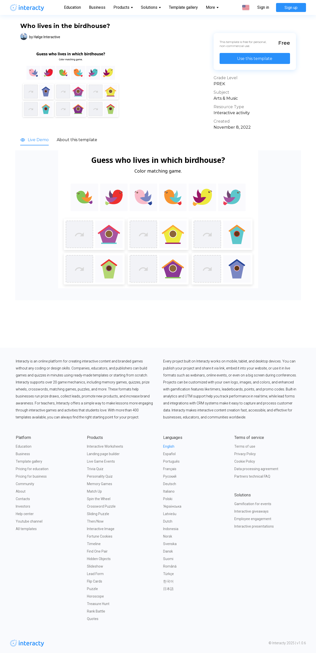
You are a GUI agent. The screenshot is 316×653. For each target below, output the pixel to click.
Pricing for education (32, 469)
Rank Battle (96, 611)
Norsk (167, 536)
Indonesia (170, 529)
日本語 (168, 589)
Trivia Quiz (95, 469)
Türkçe (168, 574)
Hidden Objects (99, 559)
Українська (172, 506)
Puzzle (92, 589)
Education (72, 7)
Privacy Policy (245, 454)
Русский (169, 476)
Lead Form (95, 574)
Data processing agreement (256, 469)
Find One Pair (97, 551)
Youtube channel (29, 521)
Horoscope (95, 596)
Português (171, 461)
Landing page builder (103, 454)
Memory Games (99, 484)
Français (169, 469)
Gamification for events (252, 504)
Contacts (23, 499)
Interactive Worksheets (105, 446)
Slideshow (95, 566)
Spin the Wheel (98, 499)
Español (169, 454)
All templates (26, 529)
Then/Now (95, 521)
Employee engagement (252, 519)
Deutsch (169, 484)
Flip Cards (94, 581)
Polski (167, 499)
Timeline (94, 544)
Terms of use (244, 446)
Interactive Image (100, 529)
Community (25, 484)
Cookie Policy (244, 461)
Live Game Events (101, 461)
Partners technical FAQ (252, 476)
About (20, 491)
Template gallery (183, 7)
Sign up (291, 7)
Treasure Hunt (98, 604)
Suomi (168, 559)
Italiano (169, 491)
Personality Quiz (100, 476)
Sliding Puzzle (98, 514)
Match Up (94, 491)
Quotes (92, 619)
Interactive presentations (254, 526)
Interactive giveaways (251, 511)
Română (170, 566)
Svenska (170, 544)
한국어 (168, 581)
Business (97, 7)
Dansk (168, 551)
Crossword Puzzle (101, 506)
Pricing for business (31, 476)
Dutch (167, 521)
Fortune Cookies (99, 536)
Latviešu (169, 514)
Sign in (263, 7)
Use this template (254, 58)
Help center (25, 514)
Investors (23, 506)
